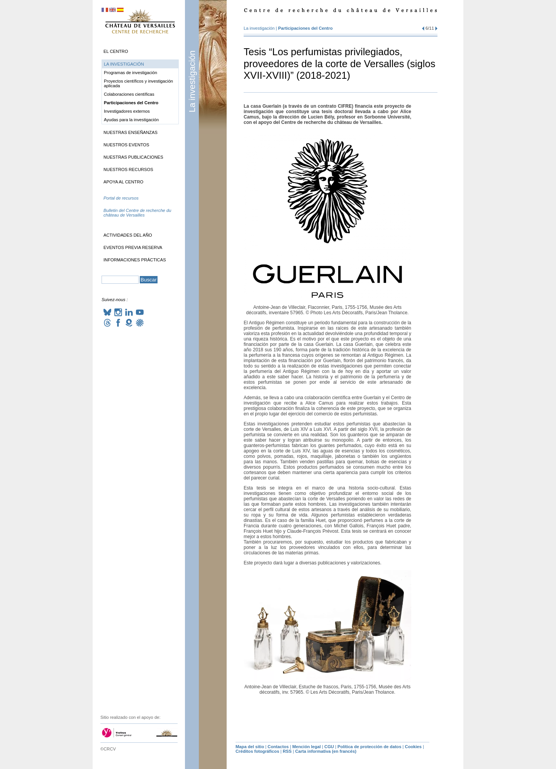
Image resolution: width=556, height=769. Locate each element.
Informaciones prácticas (134, 259)
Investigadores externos (127, 111)
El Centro (115, 51)
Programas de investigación (130, 72)
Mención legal (306, 746)
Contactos (278, 746)
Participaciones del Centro (305, 28)
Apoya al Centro (123, 182)
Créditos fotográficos (257, 751)
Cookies (413, 746)
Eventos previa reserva (132, 247)
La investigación (192, 81)
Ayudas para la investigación (131, 119)
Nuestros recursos (128, 169)
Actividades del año (127, 235)
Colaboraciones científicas (129, 94)
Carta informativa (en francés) (325, 751)
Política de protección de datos (369, 746)
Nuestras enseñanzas (130, 132)
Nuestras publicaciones (133, 157)
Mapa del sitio (250, 746)
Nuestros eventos (126, 144)
